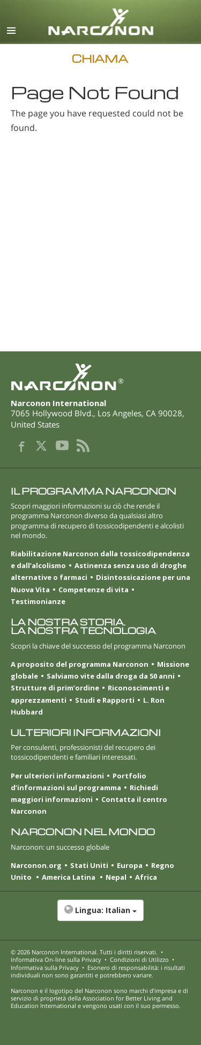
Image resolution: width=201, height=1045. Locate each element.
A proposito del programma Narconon (79, 664)
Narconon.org (36, 865)
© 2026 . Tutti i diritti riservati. (84, 952)
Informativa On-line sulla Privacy (56, 959)
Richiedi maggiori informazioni (84, 793)
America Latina (69, 877)
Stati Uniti (89, 865)
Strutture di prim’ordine (55, 688)
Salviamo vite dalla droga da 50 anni (111, 676)
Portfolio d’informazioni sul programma (78, 781)
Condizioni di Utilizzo (139, 959)
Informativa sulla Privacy (45, 967)
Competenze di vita (93, 589)
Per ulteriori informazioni (57, 776)
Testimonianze (38, 601)
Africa (146, 877)
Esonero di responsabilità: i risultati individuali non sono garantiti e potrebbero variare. (98, 971)
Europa (130, 865)
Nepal (116, 877)
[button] (100, 916)
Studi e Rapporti (105, 700)
